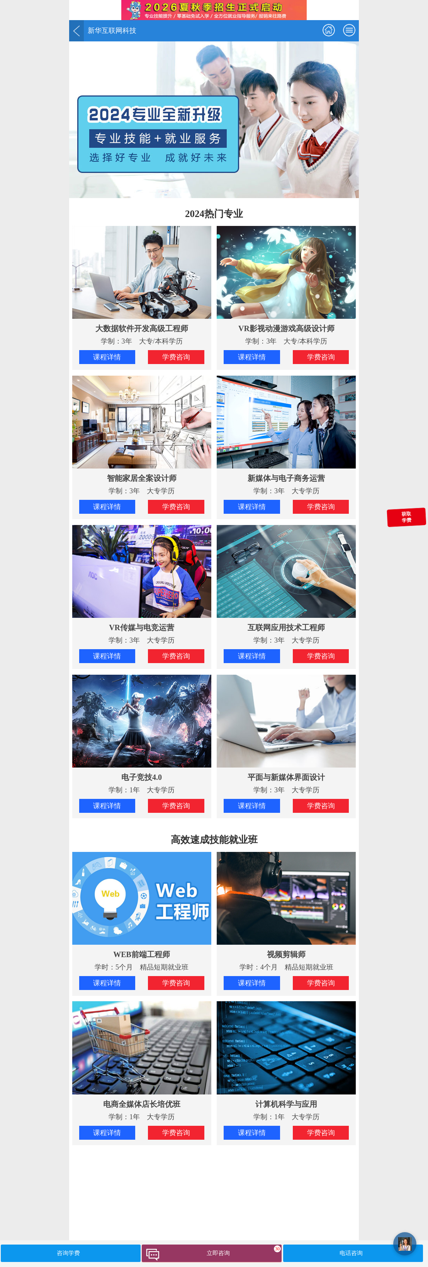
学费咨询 (176, 357)
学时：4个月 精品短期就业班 (286, 911)
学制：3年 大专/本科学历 (141, 285)
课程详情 (107, 357)
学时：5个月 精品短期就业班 (141, 911)
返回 (76, 30)
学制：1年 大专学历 (141, 734)
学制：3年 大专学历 (141, 435)
